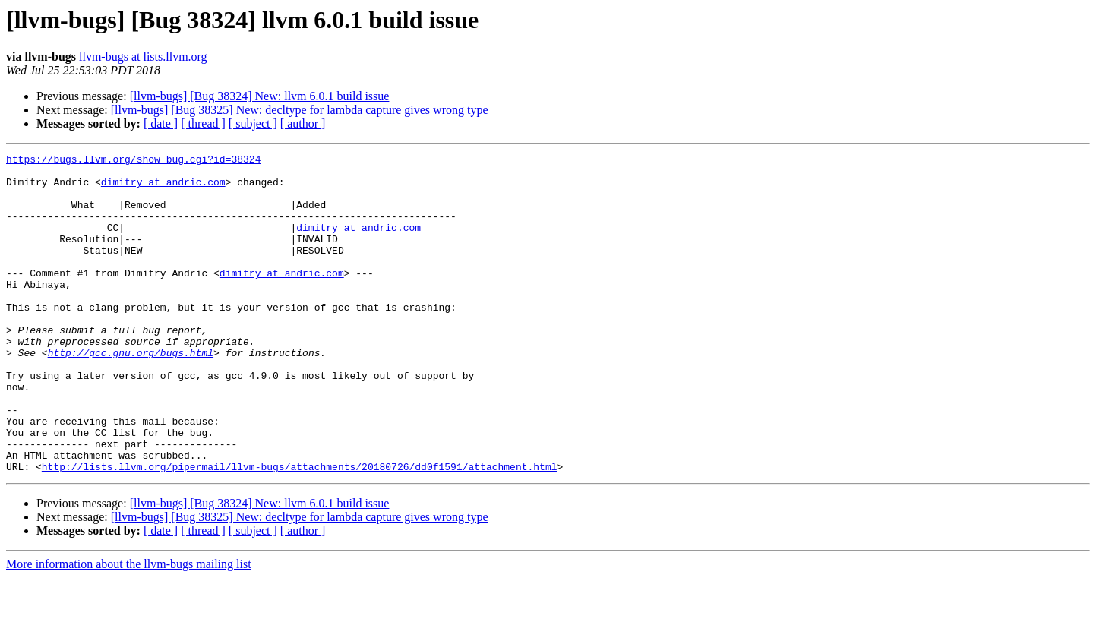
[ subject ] (253, 123)
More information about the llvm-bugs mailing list (128, 627)
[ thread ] (203, 123)
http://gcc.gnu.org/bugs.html (130, 393)
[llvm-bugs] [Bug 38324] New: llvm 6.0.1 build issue (260, 96)
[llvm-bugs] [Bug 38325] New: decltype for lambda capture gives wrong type (299, 109)
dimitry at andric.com (163, 188)
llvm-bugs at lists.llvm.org (143, 56)
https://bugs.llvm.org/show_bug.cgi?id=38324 (133, 161)
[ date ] (161, 123)
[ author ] (303, 123)
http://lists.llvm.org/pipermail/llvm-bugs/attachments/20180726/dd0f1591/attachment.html (299, 530)
